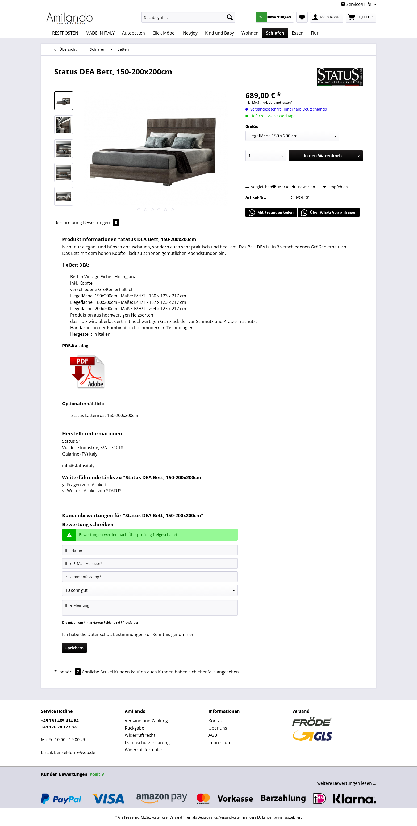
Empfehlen (335, 186)
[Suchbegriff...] (188, 17)
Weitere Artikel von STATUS (92, 491)
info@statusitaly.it (80, 466)
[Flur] (314, 33)
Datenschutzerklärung (147, 742)
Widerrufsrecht (140, 735)
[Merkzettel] (302, 17)
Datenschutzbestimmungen (115, 634)
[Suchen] (229, 17)
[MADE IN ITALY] (100, 33)
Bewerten (304, 186)
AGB (212, 735)
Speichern (74, 647)
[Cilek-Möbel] (164, 33)
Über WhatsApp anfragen (328, 212)
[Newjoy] (190, 33)
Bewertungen (101, 222)
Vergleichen (258, 186)
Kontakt (216, 721)
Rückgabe (134, 728)
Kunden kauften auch (135, 672)
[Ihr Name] (150, 550)
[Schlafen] (275, 33)
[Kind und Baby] (219, 33)
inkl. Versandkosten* (277, 102)
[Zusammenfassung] (150, 576)
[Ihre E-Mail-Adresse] (150, 563)
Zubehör (68, 672)
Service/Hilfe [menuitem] (356, 4)
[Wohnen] (250, 33)
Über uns (217, 728)
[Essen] (297, 33)
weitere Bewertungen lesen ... (346, 783)
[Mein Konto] (326, 17)
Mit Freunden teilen (271, 212)
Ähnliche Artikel (97, 672)
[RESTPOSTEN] (65, 33)
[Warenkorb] (361, 17)
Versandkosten (230, 817)
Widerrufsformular (143, 750)
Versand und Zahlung (146, 721)
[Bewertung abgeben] (150, 590)
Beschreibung (68, 222)
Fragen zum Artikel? (84, 485)
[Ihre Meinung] (150, 608)
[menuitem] (188, 20)
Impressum (219, 742)
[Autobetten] (133, 33)
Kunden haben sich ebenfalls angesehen (198, 672)
